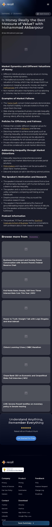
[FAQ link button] (42, 483)
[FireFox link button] (26, 509)
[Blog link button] (26, 486)
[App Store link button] (26, 512)
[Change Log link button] (42, 490)
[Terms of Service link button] (9, 486)
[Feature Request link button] (42, 486)
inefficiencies (8, 88)
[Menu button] (48, 4)
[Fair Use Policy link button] (9, 490)
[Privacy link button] (9, 483)
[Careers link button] (9, 494)
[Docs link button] (26, 494)
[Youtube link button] (9, 512)
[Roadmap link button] (42, 494)
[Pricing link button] (26, 483)
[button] (5, 13)
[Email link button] (9, 520)
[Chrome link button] (26, 505)
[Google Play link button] (26, 516)
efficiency (25, 129)
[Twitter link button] (9, 505)
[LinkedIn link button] (9, 516)
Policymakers (9, 166)
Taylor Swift (12, 103)
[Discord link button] (9, 509)
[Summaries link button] (26, 490)
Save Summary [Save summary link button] (26, 523)
